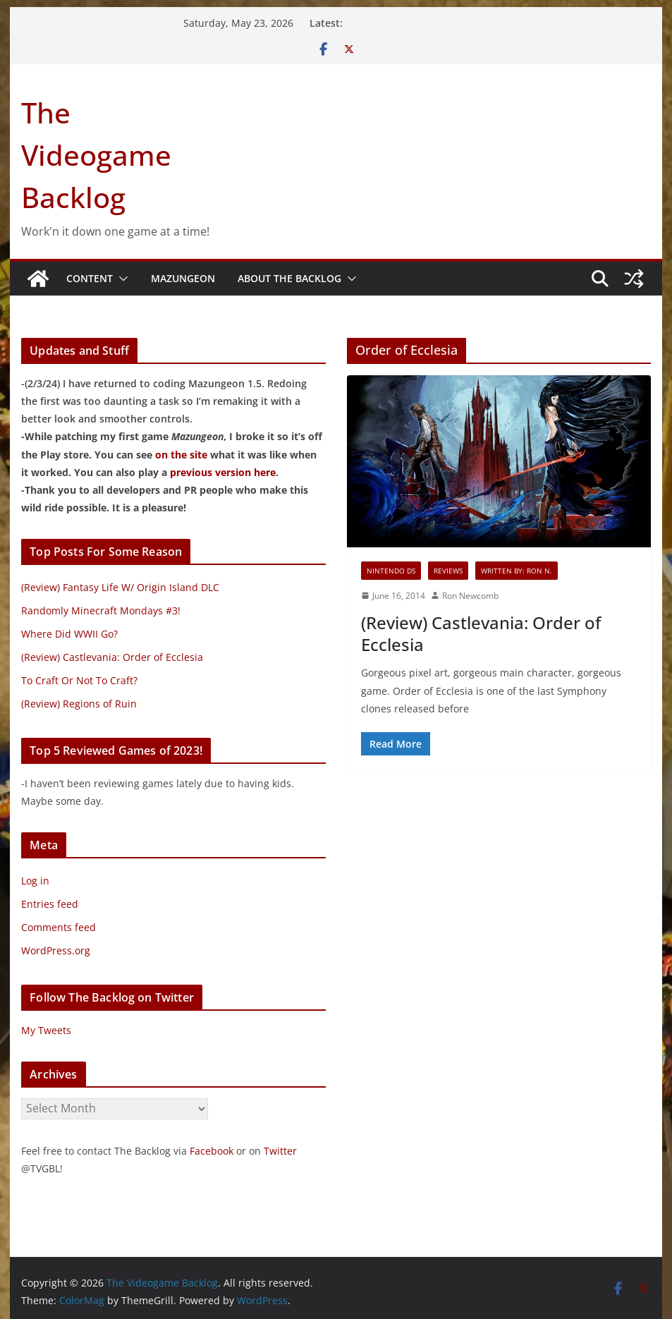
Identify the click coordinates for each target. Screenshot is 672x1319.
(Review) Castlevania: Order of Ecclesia (481, 633)
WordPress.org (55, 950)
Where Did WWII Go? (69, 633)
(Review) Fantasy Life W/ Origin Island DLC (120, 587)
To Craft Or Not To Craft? (79, 680)
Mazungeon (183, 278)
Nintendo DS (391, 571)
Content (89, 278)
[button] (120, 278)
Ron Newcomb (470, 596)
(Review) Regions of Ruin (79, 703)
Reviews (448, 571)
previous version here (223, 472)
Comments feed (58, 927)
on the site (181, 454)
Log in (35, 880)
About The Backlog (289, 278)
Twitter (280, 1150)
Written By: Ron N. (516, 571)
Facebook (211, 1150)
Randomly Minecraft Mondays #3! (101, 610)
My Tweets (46, 1030)
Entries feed (49, 904)
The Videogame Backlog (96, 155)
